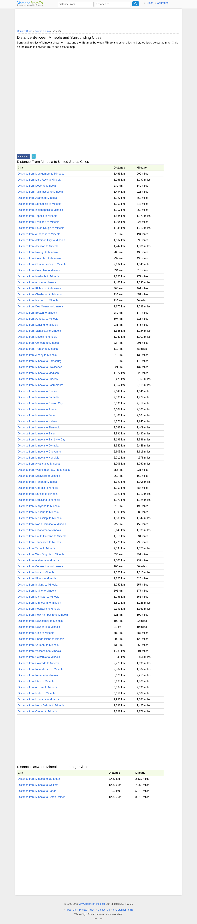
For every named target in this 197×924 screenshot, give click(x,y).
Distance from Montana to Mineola (38, 699)
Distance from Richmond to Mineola (39, 288)
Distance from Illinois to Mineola (37, 578)
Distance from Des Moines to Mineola (40, 306)
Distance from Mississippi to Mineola (40, 518)
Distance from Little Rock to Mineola (39, 179)
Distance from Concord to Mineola (38, 342)
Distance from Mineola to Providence (40, 367)
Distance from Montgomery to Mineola (41, 173)
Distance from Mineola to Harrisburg (39, 361)
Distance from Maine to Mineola (37, 590)
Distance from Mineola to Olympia (38, 445)
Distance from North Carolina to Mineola (42, 524)
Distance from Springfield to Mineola (39, 203)
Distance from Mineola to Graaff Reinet (41, 797)
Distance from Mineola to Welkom (38, 784)
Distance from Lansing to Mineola (38, 324)
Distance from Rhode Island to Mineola (41, 638)
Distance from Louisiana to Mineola (39, 499)
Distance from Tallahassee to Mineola (40, 191)
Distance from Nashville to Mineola (39, 276)
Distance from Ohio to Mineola (36, 632)
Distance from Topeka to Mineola (37, 215)
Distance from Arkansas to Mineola (39, 463)
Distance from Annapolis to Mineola (39, 234)
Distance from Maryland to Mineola (39, 506)
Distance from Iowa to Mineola (36, 572)
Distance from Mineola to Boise (36, 415)
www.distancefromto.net (92, 904)
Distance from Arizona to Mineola (38, 687)
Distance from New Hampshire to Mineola (43, 614)
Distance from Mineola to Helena (37, 421)
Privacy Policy (86, 909)
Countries (162, 2)
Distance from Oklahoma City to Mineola (42, 264)
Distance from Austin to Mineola (37, 282)
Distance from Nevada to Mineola (38, 675)
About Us (71, 909)
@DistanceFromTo (123, 909)
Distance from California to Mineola (39, 657)
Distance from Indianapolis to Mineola (40, 209)
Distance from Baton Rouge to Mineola (41, 227)
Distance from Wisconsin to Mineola (39, 651)
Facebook (23, 156)
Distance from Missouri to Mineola (38, 512)
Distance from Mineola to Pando (37, 791)
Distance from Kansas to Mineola (38, 493)
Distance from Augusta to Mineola (38, 318)
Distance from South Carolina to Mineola (42, 536)
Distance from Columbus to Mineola (39, 258)
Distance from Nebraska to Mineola (39, 608)
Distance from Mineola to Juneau (37, 409)
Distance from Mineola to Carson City (40, 403)
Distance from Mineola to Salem (37, 433)
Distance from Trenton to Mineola (38, 348)
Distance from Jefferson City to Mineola (41, 240)
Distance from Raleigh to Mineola (38, 252)
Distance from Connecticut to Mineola (40, 566)
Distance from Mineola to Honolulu (38, 457)
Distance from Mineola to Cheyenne (39, 451)
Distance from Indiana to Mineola (37, 584)
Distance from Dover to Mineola (37, 185)
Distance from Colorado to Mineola (39, 663)
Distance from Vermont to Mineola (38, 645)
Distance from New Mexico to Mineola (40, 669)
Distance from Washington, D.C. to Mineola (44, 469)
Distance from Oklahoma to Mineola (39, 530)
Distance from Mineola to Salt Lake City (41, 439)
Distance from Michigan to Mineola (38, 596)
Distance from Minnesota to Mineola (39, 602)
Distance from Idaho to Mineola (36, 693)
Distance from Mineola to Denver (37, 391)
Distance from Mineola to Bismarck (39, 427)
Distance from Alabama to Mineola (38, 560)
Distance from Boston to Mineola (37, 312)
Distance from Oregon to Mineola (38, 711)
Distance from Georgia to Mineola (38, 487)
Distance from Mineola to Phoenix (38, 379)
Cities (150, 2)
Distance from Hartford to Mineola (38, 300)
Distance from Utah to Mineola (36, 681)
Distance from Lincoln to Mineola (37, 336)
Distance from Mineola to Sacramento (40, 385)
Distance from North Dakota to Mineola (41, 705)
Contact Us (104, 909)
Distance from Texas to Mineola (37, 548)
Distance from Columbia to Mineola (39, 270)
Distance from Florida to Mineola (37, 481)
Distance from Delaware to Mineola (39, 475)
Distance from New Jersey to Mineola (40, 620)
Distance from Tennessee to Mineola (40, 542)
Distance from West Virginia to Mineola (41, 554)
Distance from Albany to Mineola (37, 355)
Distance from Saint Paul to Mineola (39, 330)
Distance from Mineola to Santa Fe (39, 397)
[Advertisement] (98, 18)
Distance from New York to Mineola (39, 626)
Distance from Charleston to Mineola (40, 294)
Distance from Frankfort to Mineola (38, 221)
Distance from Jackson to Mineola (38, 246)
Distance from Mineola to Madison (38, 373)
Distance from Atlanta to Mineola (37, 197)
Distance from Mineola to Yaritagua (39, 778)
